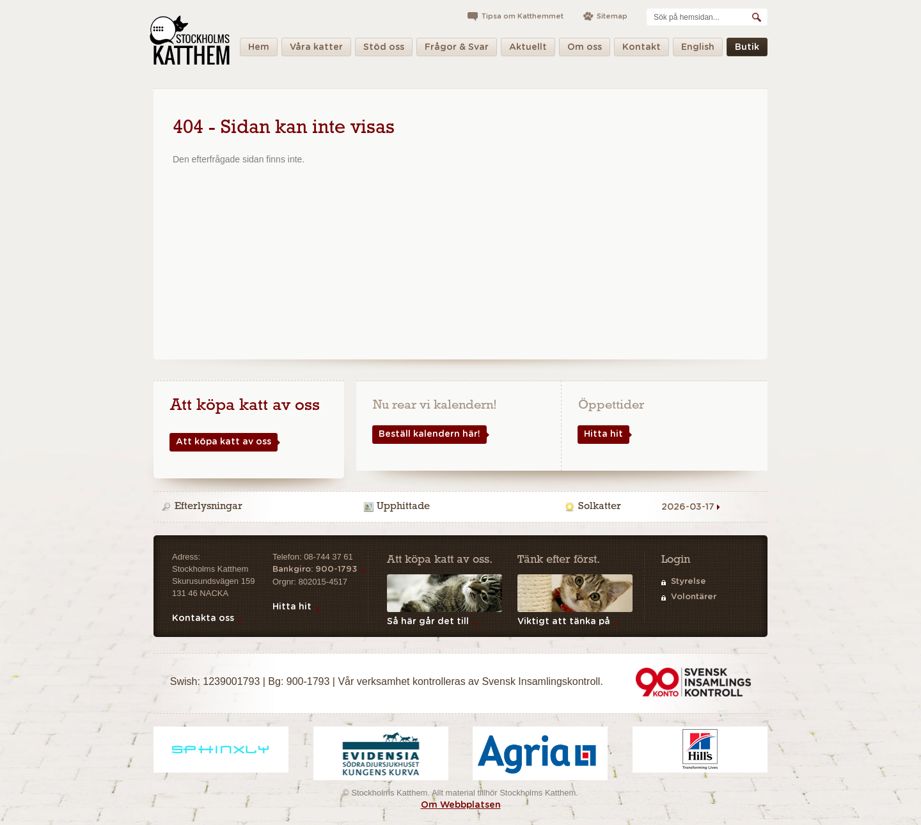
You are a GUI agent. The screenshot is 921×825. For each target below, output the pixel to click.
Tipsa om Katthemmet (522, 16)
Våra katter (316, 49)
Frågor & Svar (457, 49)
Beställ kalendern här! (426, 434)
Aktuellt (528, 49)
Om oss (584, 49)
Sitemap (612, 16)
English (697, 49)
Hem (258, 49)
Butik (747, 49)
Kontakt (641, 49)
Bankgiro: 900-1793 (314, 569)
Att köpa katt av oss (220, 442)
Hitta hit (600, 434)
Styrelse (688, 582)
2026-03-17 (687, 507)
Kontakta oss (203, 618)
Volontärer (693, 597)
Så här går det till (428, 621)
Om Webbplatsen (461, 805)
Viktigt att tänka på (563, 621)
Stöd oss (383, 49)
